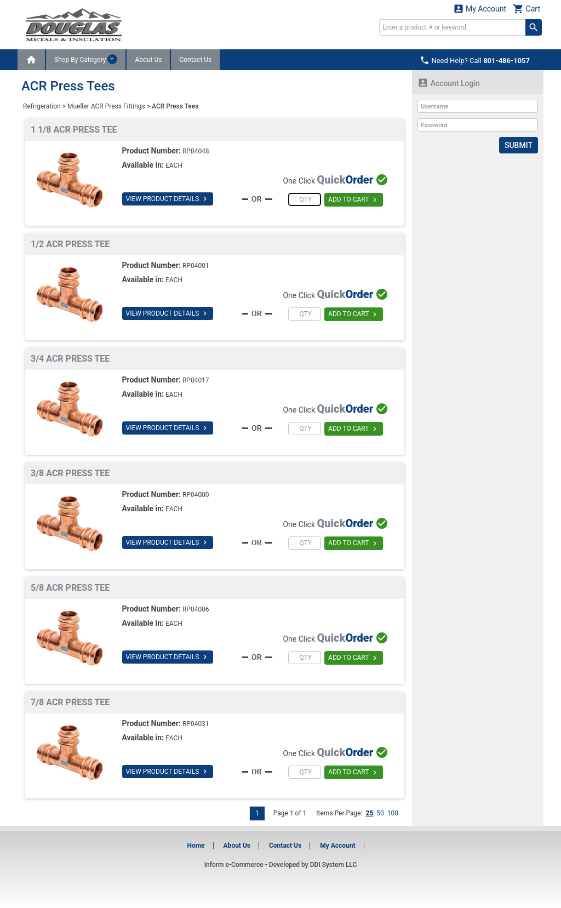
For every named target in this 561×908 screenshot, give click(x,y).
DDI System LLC (333, 865)
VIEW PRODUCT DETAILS (168, 199)
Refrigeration (42, 106)
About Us (148, 60)
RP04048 (195, 151)
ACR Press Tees (175, 106)
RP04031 (195, 724)
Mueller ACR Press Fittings (106, 106)
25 (369, 813)
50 (380, 813)
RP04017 (195, 380)
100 (392, 813)
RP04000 (195, 495)
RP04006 (195, 609)
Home (195, 845)
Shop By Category (85, 59)
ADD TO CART (353, 200)
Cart (526, 8)
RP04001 (195, 266)
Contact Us (195, 60)
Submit (519, 145)
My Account (480, 8)
